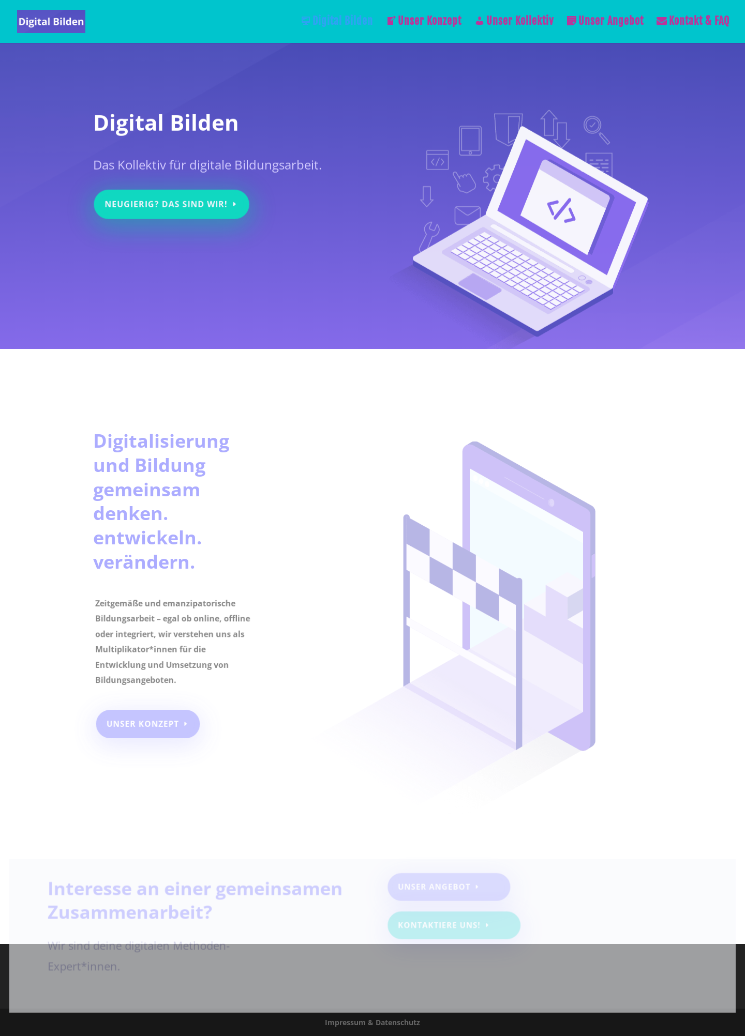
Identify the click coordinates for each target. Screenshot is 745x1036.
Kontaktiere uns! (439, 927)
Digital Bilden (337, 22)
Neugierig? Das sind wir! (168, 200)
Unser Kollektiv (514, 22)
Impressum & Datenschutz (372, 1022)
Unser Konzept (423, 22)
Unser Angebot (605, 22)
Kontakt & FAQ (693, 22)
